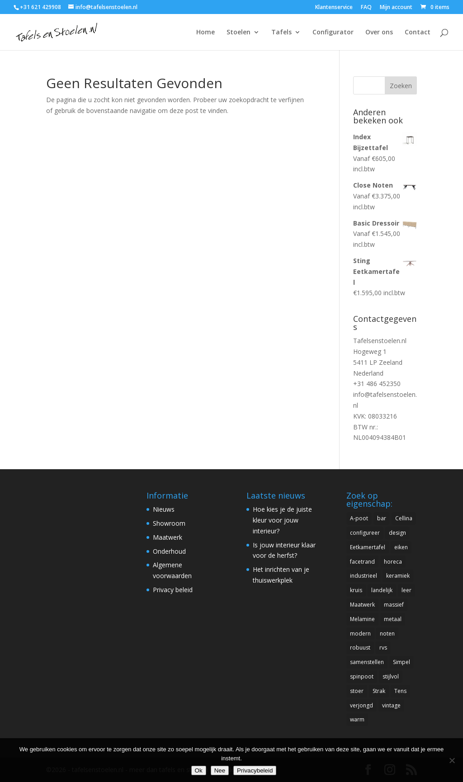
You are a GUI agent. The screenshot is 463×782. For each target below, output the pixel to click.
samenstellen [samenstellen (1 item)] (367, 662)
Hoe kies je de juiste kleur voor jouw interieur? (282, 520)
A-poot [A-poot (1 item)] (359, 518)
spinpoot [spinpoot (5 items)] (361, 676)
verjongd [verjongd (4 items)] (361, 705)
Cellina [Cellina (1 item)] (403, 518)
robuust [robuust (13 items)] (360, 647)
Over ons (379, 32)
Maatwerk (167, 537)
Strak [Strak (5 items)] (379, 691)
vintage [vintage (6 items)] (391, 705)
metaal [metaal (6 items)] (393, 619)
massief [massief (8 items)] (394, 604)
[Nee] (451, 760)
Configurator (333, 32)
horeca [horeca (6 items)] (393, 561)
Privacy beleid (173, 589)
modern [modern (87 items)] (360, 633)
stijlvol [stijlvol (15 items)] (391, 676)
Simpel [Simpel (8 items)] (401, 662)
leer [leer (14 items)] (406, 590)
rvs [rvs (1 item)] (383, 647)
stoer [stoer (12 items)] (357, 691)
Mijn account (396, 8)
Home (205, 32)
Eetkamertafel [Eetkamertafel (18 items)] (367, 547)
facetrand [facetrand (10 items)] (362, 561)
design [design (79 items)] (397, 533)
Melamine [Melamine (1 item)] (362, 619)
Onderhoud (169, 551)
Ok (199, 770)
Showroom (169, 523)
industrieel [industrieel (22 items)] (363, 575)
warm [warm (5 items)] (357, 719)
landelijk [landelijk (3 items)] (381, 590)
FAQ (366, 8)
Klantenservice (334, 8)
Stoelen (238, 32)
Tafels (281, 32)
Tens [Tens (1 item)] (400, 691)
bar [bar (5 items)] (381, 518)
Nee (219, 770)
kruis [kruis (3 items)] (356, 590)
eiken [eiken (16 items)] (401, 547)
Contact (417, 32)
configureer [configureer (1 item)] (365, 533)
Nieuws (164, 509)
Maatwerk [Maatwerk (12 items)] (362, 604)
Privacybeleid (255, 770)
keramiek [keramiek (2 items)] (398, 575)
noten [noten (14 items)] (387, 633)
